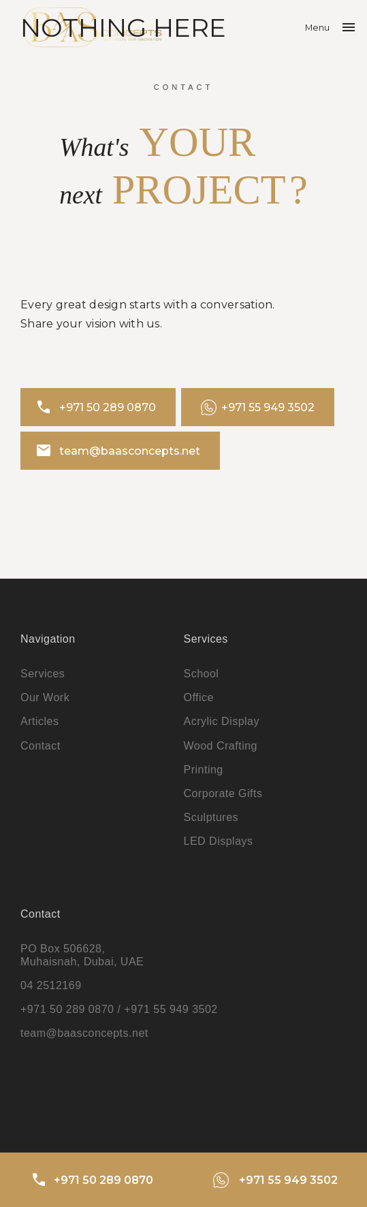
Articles (39, 721)
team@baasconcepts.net (117, 450)
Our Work (44, 697)
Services (42, 673)
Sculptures (211, 817)
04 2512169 (51, 985)
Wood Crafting (220, 746)
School (201, 673)
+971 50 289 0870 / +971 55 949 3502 (119, 1009)
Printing (203, 769)
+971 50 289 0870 (95, 407)
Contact (40, 746)
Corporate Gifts (223, 793)
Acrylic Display (222, 721)
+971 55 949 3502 (258, 407)
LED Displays (218, 841)
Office (199, 697)
